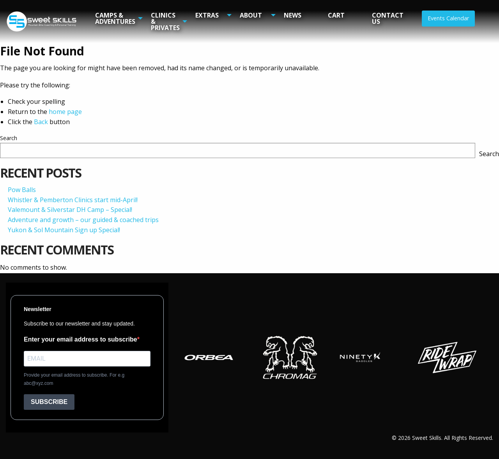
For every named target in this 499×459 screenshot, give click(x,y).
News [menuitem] (292, 15)
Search (8, 138)
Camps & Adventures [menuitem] (115, 18)
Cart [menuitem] (336, 15)
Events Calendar (448, 18)
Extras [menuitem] (207, 15)
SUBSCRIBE (49, 402)
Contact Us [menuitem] (387, 18)
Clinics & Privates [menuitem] (165, 21)
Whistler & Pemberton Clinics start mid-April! (73, 200)
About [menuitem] (251, 15)
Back (41, 121)
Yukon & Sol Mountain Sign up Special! (64, 230)
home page (65, 111)
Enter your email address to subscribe (80, 339)
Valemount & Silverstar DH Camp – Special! (70, 209)
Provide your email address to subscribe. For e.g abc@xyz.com (74, 379)
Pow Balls (22, 189)
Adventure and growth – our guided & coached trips (83, 219)
